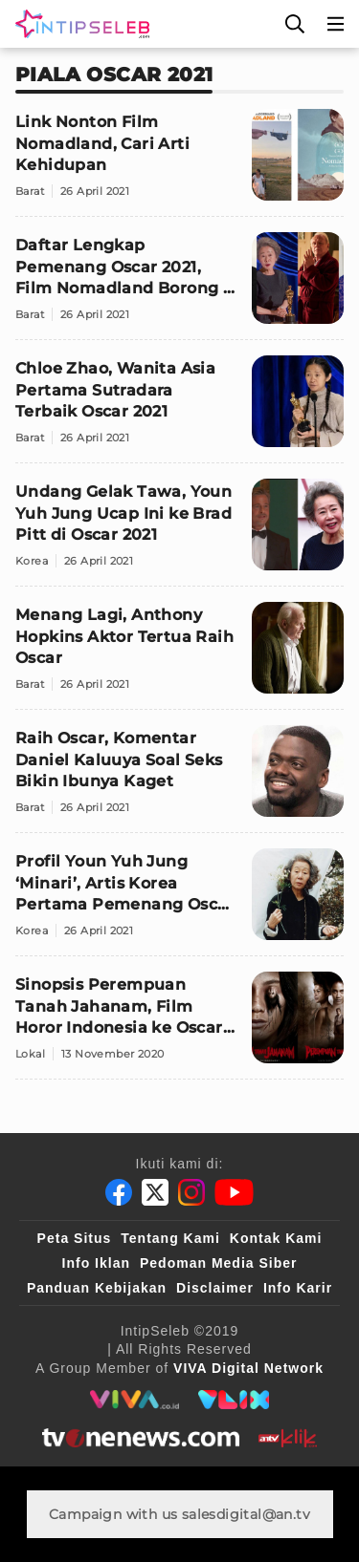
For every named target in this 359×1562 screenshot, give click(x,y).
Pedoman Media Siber (218, 1263)
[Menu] (336, 24)
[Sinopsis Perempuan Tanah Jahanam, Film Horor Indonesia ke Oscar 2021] (179, 1026)
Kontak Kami (276, 1238)
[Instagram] (191, 1192)
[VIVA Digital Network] (248, 1368)
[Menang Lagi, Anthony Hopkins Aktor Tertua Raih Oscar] (179, 656)
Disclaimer (215, 1287)
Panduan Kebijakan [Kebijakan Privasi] (97, 1287)
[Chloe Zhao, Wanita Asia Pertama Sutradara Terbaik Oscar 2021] (179, 409)
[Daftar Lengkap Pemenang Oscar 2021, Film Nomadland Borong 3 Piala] (179, 286)
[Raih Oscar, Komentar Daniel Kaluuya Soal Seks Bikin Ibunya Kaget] (179, 779)
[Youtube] (234, 1192)
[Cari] (295, 24)
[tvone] (140, 1437)
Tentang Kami (170, 1238)
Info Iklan (96, 1263)
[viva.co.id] (134, 1399)
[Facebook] (118, 1192)
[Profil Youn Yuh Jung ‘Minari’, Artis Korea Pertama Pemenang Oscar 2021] (179, 902)
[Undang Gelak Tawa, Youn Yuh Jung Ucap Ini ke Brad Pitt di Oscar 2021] (179, 533)
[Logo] (78, 24)
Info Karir (297, 1287)
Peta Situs (74, 1238)
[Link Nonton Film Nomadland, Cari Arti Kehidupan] (179, 163)
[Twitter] (155, 1192)
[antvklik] (287, 1437)
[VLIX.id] (233, 1399)
